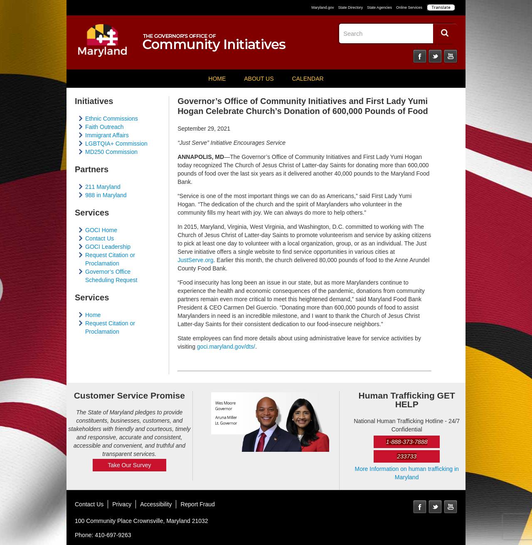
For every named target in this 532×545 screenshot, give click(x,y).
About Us (258, 78)
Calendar (307, 78)
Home (217, 78)
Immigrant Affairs (107, 135)
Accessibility (156, 504)
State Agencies (379, 7)
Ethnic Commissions (111, 118)
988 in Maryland (106, 195)
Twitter (435, 56)
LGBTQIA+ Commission (116, 143)
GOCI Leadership (108, 246)
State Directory (350, 7)
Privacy (121, 504)
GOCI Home (101, 230)
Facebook (419, 56)
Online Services (409, 7)
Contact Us (99, 238)
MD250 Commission (111, 152)
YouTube (450, 56)
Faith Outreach (104, 127)
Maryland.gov (322, 7)
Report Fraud (197, 504)
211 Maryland (103, 186)
